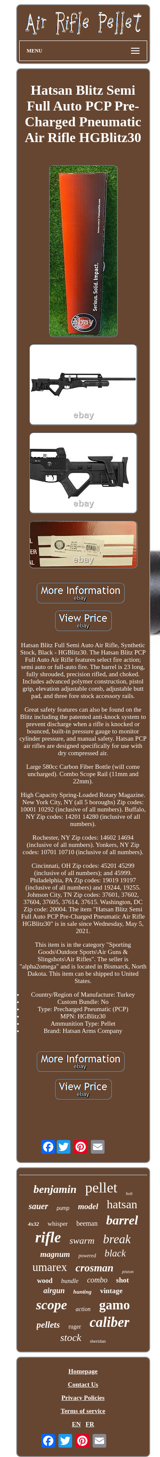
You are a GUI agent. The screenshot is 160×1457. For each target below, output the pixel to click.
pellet (101, 1187)
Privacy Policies (83, 1397)
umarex (49, 1267)
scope (51, 1304)
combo (97, 1280)
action (83, 1309)
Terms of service (83, 1411)
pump (63, 1208)
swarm (82, 1240)
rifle (48, 1237)
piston (128, 1271)
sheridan (98, 1341)
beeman (87, 1223)
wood (44, 1280)
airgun (54, 1290)
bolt (129, 1193)
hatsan (122, 1204)
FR (90, 1424)
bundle (70, 1280)
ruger (74, 1326)
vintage (111, 1291)
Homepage (82, 1371)
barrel (122, 1220)
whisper (57, 1223)
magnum (55, 1254)
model (88, 1206)
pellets (48, 1325)
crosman (94, 1268)
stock (70, 1337)
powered (87, 1256)
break (117, 1239)
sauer (38, 1206)
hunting (82, 1291)
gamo (114, 1304)
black (115, 1253)
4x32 (33, 1224)
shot (122, 1280)
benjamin (54, 1189)
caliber (109, 1322)
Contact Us (83, 1384)
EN (76, 1424)
